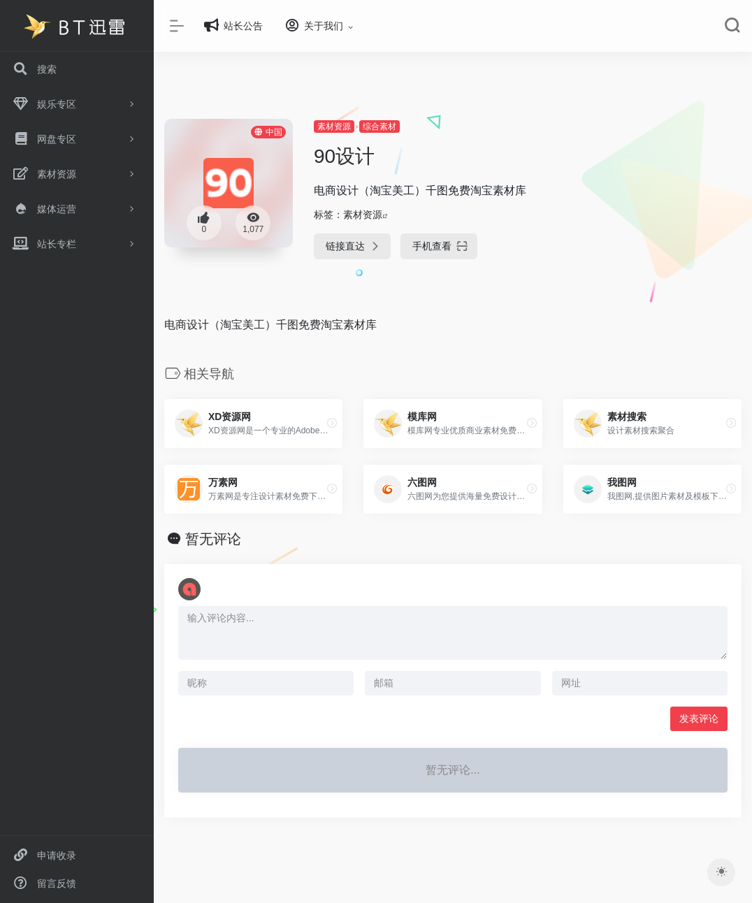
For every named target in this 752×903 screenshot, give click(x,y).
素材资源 (334, 126)
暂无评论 (213, 539)
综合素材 (379, 126)
